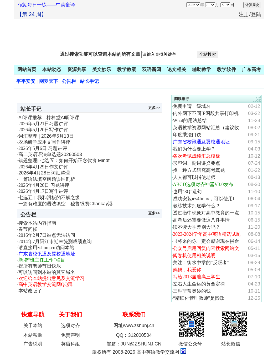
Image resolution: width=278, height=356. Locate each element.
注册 (244, 14)
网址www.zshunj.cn (134, 325)
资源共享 (76, 69)
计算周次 (252, 5)
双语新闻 (151, 69)
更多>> (154, 108)
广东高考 (251, 69)
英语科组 (70, 344)
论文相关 (176, 69)
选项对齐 (70, 325)
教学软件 (226, 69)
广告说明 (32, 344)
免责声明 (70, 335)
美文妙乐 (101, 69)
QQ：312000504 (134, 335)
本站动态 (51, 69)
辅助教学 (201, 69)
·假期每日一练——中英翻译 (46, 4)
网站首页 (26, 69)
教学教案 (126, 69)
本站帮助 (32, 335)
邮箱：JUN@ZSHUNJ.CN (133, 344)
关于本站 (32, 325)
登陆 (256, 14)
